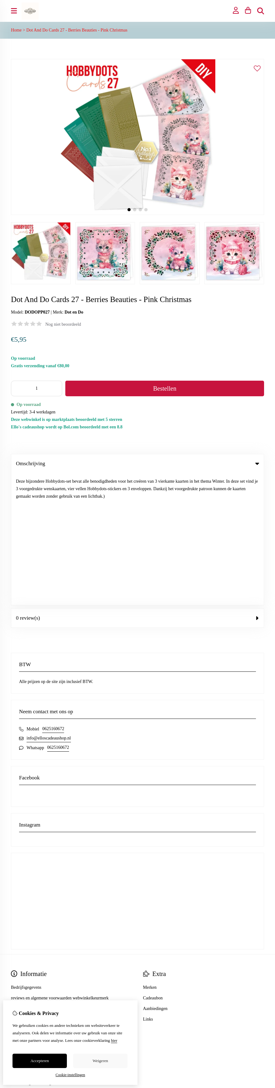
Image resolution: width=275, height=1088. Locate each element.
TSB (260, 1035)
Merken (150, 855)
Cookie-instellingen (70, 1075)
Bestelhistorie (23, 993)
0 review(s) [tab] (137, 486)
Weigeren (100, 1060)
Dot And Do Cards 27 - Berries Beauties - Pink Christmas (77, 30)
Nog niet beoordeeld (63, 324)
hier (114, 1040)
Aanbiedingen (155, 876)
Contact (150, 983)
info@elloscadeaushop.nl (49, 606)
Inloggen (19, 983)
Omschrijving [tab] (137, 463)
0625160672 (53, 596)
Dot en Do (74, 312)
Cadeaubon (153, 866)
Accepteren (39, 1060)
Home (16, 30)
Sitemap (150, 993)
